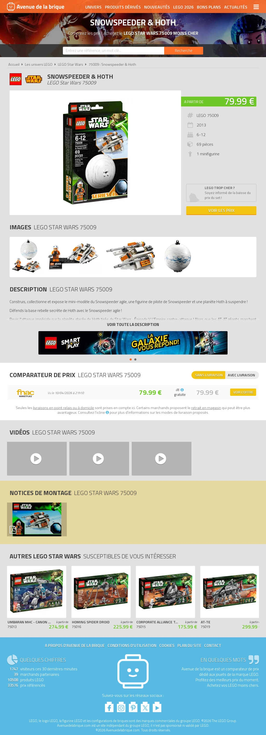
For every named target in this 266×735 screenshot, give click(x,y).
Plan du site (189, 646)
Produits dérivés (123, 7)
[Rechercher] (183, 51)
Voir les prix (221, 210)
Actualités (235, 7)
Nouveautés (157, 7)
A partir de (193, 101)
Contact (212, 646)
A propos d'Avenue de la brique (75, 646)
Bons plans (209, 7)
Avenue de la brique (35, 6)
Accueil (13, 64)
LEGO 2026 (183, 7)
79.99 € (239, 101)
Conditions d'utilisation (132, 646)
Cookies (167, 646)
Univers (93, 7)
